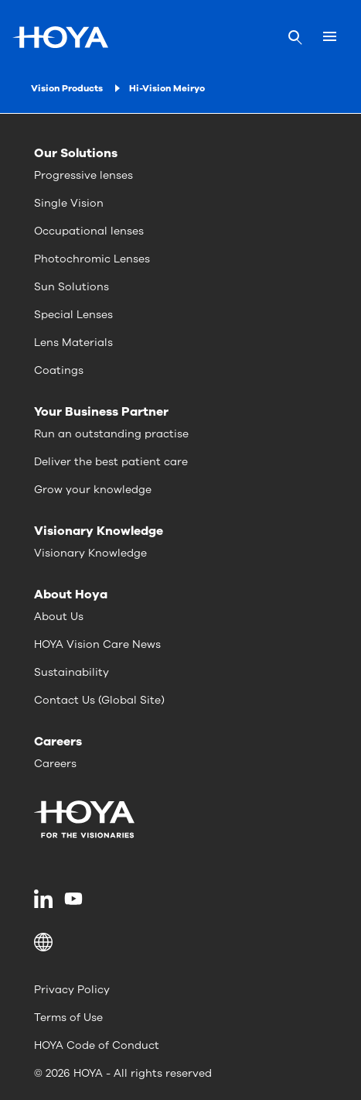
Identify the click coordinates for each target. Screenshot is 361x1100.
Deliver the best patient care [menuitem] (111, 461)
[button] (180, 942)
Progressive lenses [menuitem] (83, 175)
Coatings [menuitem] (58, 370)
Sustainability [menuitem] (71, 672)
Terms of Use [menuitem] (68, 1017)
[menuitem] (46, 898)
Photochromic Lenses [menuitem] (92, 259)
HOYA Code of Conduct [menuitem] (96, 1045)
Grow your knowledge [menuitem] (93, 489)
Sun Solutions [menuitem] (71, 286)
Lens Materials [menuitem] (73, 342)
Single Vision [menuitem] (69, 203)
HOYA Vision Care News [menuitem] (97, 644)
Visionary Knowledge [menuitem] (90, 553)
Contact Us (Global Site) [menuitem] (99, 700)
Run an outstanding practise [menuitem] (111, 434)
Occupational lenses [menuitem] (89, 231)
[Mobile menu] (330, 37)
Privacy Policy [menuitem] (72, 989)
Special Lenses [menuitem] (73, 314)
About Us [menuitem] (58, 616)
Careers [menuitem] (55, 763)
